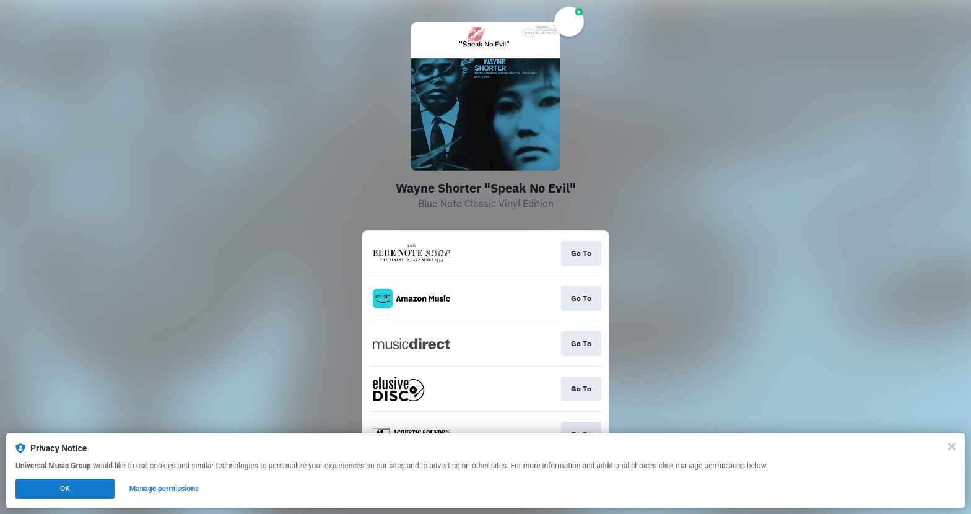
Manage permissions (164, 488)
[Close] (952, 446)
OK (65, 488)
